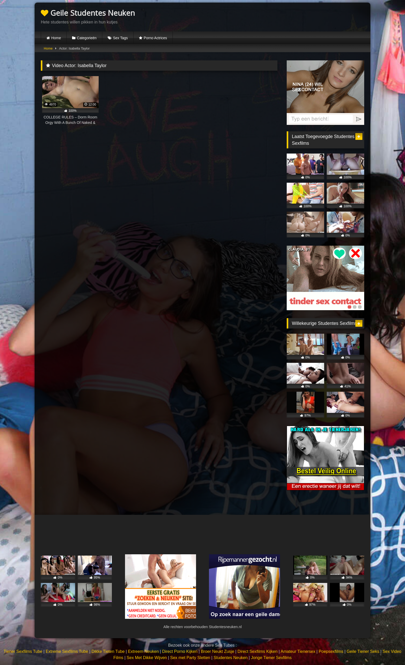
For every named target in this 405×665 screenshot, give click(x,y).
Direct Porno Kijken (180, 651)
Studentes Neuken (231, 657)
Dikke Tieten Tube (107, 651)
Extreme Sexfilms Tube (67, 651)
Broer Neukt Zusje (217, 651)
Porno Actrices (155, 38)
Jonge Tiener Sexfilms (271, 657)
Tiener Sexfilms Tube (23, 651)
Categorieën (87, 38)
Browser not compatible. (303, 16)
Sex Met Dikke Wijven (147, 657)
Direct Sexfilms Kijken (258, 651)
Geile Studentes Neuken (88, 13)
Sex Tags (120, 38)
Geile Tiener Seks (363, 651)
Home (56, 38)
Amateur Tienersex (298, 651)
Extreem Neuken (143, 651)
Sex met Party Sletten (190, 657)
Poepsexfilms (331, 651)
